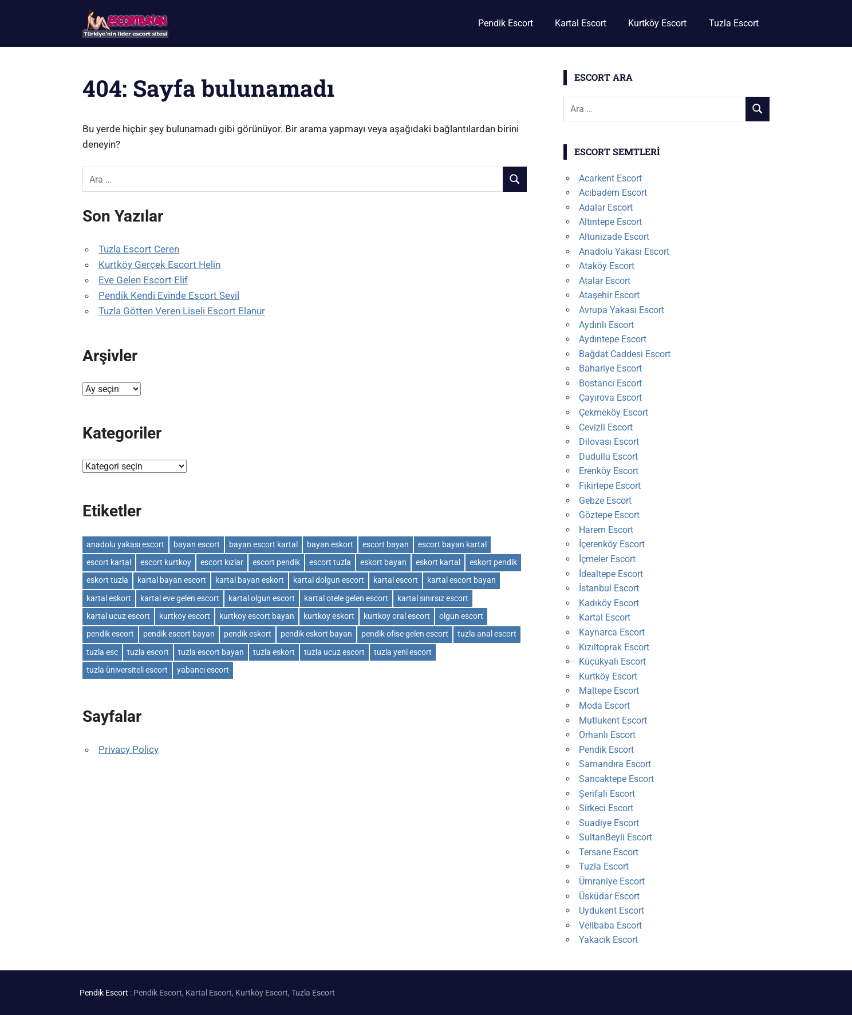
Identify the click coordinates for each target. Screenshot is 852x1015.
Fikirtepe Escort (610, 485)
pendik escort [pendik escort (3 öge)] (110, 633)
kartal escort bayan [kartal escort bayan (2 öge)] (461, 579)
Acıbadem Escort (613, 192)
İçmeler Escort (607, 559)
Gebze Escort (605, 500)
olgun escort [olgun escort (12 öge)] (461, 616)
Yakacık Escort (608, 939)
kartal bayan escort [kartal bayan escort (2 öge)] (171, 579)
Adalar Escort (606, 207)
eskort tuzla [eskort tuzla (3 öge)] (107, 579)
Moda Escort (604, 705)
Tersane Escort (608, 852)
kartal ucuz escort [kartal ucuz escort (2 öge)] (118, 616)
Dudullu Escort (608, 456)
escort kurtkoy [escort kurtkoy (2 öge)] (165, 562)
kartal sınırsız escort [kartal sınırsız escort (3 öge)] (432, 598)
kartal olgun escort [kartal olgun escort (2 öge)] (261, 598)
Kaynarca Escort (612, 632)
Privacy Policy (128, 749)
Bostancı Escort (610, 383)
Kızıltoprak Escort (614, 647)
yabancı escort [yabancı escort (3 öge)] (203, 669)
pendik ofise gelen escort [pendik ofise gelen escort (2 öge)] (404, 633)
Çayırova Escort (610, 397)
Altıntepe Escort (610, 221)
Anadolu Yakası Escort (624, 251)
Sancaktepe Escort (616, 778)
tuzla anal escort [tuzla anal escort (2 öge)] (486, 633)
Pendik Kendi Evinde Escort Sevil (168, 295)
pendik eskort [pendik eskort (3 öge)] (247, 633)
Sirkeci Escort (606, 808)
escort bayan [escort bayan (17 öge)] (385, 544)
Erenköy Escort (608, 470)
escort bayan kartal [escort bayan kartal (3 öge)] (452, 544)
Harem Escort (606, 529)
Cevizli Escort (606, 427)
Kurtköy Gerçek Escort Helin (159, 264)
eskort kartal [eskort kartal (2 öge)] (438, 562)
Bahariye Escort (610, 368)
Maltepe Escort (609, 690)
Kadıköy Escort (609, 603)
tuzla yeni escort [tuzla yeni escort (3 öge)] (403, 652)
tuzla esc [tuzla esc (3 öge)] (102, 652)
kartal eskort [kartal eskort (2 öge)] (108, 598)
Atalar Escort (604, 280)
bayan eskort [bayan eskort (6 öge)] (330, 544)
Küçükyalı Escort (612, 661)
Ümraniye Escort (612, 881)
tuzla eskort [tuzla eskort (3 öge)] (274, 652)
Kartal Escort (580, 23)
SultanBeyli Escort (615, 837)
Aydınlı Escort (606, 324)
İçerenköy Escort (612, 544)
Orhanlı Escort (607, 734)
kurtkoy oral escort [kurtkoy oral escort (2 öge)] (397, 616)
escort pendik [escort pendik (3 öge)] (276, 562)
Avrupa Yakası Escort (621, 310)
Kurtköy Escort (657, 23)
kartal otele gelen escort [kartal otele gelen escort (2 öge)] (346, 598)
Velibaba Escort (610, 925)
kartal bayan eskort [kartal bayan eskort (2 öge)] (249, 579)
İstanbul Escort (609, 588)
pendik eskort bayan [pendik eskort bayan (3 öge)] (316, 633)
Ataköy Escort (606, 265)
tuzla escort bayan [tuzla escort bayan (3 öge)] (211, 652)
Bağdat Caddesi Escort (624, 354)
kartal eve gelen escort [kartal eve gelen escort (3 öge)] (179, 598)
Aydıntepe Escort (612, 339)
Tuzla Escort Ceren (138, 249)
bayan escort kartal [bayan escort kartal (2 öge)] (263, 544)
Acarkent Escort (610, 178)
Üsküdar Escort (609, 896)
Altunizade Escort (614, 236)
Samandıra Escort (615, 764)
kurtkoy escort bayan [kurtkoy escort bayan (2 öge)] (256, 616)
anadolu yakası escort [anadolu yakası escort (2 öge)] (125, 544)
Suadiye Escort (609, 822)
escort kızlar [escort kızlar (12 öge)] (221, 562)
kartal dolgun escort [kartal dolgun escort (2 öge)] (328, 579)
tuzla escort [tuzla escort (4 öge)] (148, 652)
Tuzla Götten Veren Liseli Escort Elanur (181, 311)
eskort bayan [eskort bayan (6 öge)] (383, 562)
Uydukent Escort (611, 910)
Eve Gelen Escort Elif (143, 280)
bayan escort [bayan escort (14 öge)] (196, 544)
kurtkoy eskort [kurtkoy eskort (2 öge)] (328, 616)
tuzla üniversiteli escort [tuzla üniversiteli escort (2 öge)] (127, 669)
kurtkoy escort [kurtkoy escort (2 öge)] (184, 616)
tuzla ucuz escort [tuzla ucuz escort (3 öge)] (334, 652)
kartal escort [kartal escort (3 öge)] (395, 579)
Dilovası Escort (609, 441)
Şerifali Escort (607, 793)
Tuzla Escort (734, 23)
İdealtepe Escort (611, 573)
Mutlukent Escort (613, 720)
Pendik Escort (505, 23)
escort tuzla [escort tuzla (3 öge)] (330, 562)
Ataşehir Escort (609, 295)
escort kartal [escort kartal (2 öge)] (108, 562)
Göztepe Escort (609, 515)
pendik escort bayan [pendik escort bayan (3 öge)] (179, 633)
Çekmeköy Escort (613, 412)
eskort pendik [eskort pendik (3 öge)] (493, 562)
